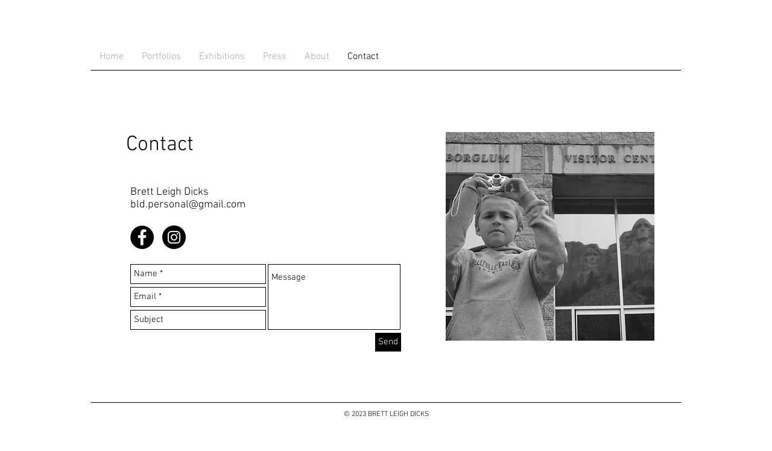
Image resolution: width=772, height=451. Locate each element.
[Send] (388, 342)
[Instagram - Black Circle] (174, 237)
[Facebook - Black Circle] (142, 237)
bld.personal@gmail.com (187, 204)
